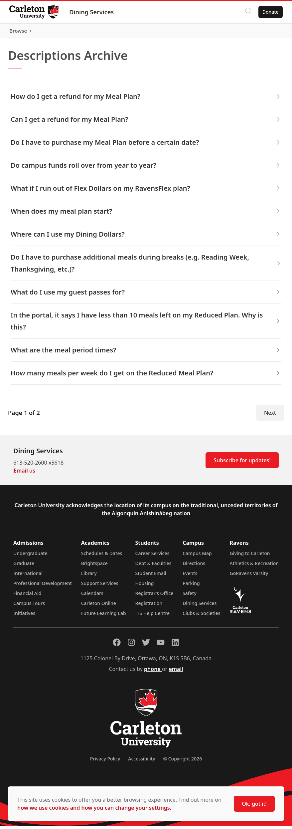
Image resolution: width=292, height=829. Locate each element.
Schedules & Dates (101, 556)
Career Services (152, 556)
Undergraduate (30, 556)
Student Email (150, 576)
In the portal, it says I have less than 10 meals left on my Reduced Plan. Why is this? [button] (146, 323)
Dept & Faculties (153, 566)
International (28, 576)
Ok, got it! (254, 803)
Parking (191, 586)
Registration (149, 606)
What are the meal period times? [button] (146, 352)
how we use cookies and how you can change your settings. (94, 807)
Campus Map (197, 556)
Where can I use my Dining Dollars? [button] (146, 237)
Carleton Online (98, 606)
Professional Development (42, 586)
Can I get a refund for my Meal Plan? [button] (146, 122)
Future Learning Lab (103, 616)
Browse (268, 32)
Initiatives (24, 616)
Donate (269, 12)
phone (153, 672)
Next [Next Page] (270, 415)
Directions (194, 566)
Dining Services (93, 12)
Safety (190, 596)
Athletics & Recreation (254, 566)
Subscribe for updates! (242, 463)
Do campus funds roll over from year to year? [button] (146, 168)
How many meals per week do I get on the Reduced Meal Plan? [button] (146, 375)
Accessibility (141, 761)
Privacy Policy (105, 761)
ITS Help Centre (152, 616)
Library (89, 576)
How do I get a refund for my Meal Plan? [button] (146, 99)
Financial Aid (27, 596)
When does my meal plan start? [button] (146, 214)
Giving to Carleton (250, 556)
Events (190, 576)
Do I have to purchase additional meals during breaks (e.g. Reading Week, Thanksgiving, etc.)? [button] (146, 266)
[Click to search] (247, 12)
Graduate (23, 566)
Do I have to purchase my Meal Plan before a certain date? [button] (146, 145)
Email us (24, 473)
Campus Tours (29, 606)
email (176, 672)
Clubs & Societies (201, 616)
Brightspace (94, 566)
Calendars (92, 596)
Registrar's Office (154, 596)
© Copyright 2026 (182, 761)
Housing (144, 586)
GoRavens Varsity (249, 576)
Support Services (99, 586)
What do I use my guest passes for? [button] (146, 295)
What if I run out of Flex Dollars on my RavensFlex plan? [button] (146, 191)
